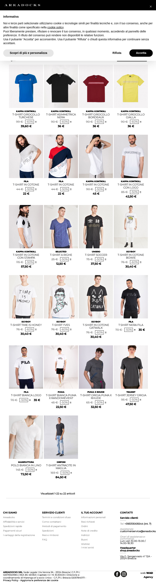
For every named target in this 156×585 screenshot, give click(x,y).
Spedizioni (48, 530)
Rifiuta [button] (117, 52)
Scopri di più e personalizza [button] (28, 52)
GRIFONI (61, 462)
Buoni (84, 539)
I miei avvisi (87, 547)
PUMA (61, 392)
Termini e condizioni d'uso (56, 517)
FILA (26, 181)
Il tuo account (92, 512)
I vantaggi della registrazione (19, 535)
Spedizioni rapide (12, 526)
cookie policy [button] (55, 27)
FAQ (44, 539)
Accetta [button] (141, 52)
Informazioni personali (93, 517)
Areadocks (9, 517)
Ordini (84, 526)
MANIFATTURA (26, 462)
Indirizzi (85, 535)
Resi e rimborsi (50, 535)
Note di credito (89, 530)
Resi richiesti (88, 521)
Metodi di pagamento (54, 526)
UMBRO (96, 251)
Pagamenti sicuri (12, 530)
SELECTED (60, 251)
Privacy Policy (10, 580)
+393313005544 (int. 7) (138, 523)
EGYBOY (130, 251)
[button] (150, 6)
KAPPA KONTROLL (26, 111)
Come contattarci (51, 521)
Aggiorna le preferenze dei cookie (39, 580)
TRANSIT (130, 392)
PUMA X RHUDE (95, 392)
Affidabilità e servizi (13, 521)
